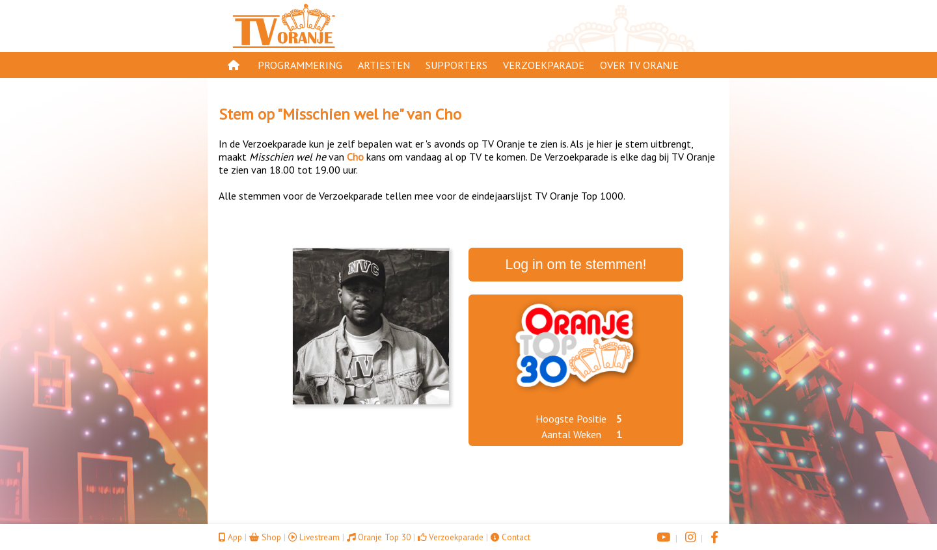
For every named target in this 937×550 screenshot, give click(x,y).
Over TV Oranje (639, 65)
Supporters (456, 65)
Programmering (300, 65)
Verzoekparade (543, 65)
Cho (448, 114)
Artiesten (384, 65)
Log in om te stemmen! (576, 264)
